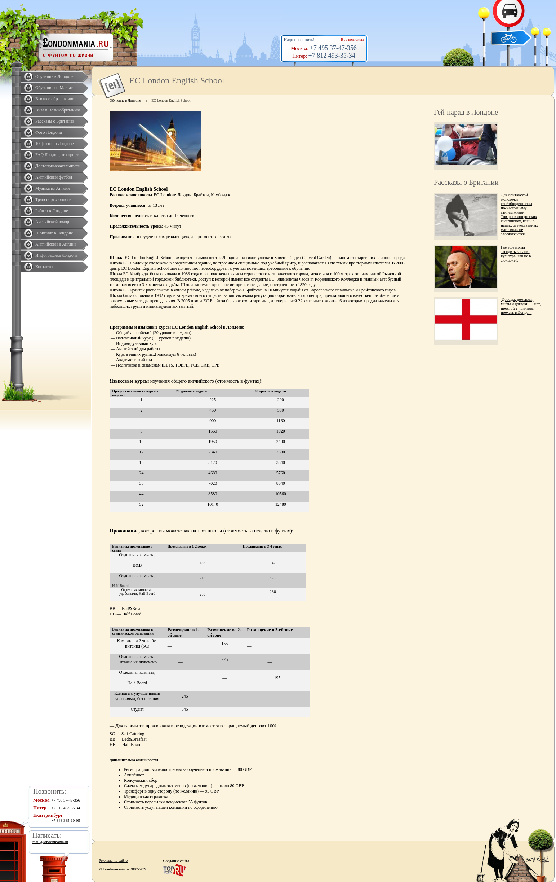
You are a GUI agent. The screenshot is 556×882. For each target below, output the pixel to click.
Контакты (44, 266)
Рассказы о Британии (54, 121)
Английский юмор (52, 221)
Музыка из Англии (52, 188)
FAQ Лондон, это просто (57, 154)
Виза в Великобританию (57, 110)
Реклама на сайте (113, 860)
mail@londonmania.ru (50, 841)
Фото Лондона (48, 132)
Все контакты (352, 39)
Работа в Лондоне (51, 210)
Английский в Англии (55, 244)
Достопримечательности (57, 165)
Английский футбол (53, 177)
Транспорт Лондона (53, 199)
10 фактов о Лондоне (54, 143)
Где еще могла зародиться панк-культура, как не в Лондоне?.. (516, 253)
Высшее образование (54, 98)
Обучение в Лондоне (54, 76)
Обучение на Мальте (54, 87)
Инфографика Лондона (56, 255)
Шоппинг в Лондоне (54, 233)
